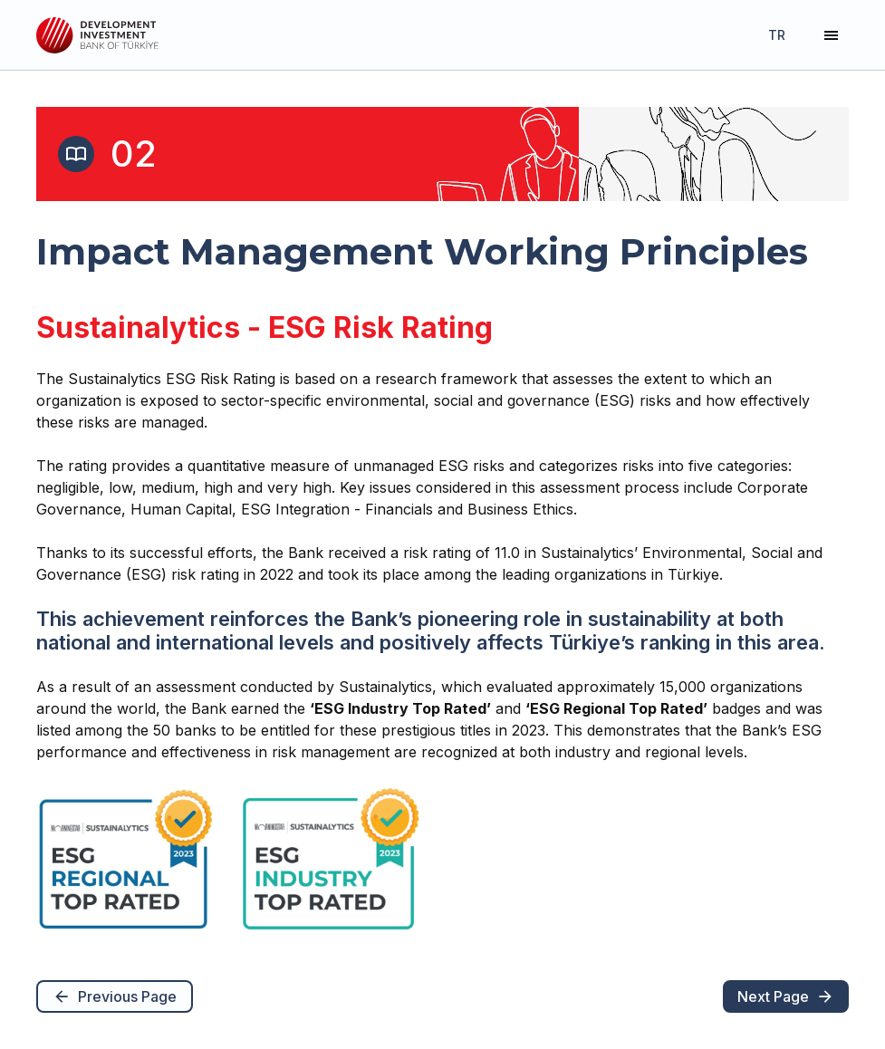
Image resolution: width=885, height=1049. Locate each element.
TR (776, 35)
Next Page (785, 996)
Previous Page (115, 996)
